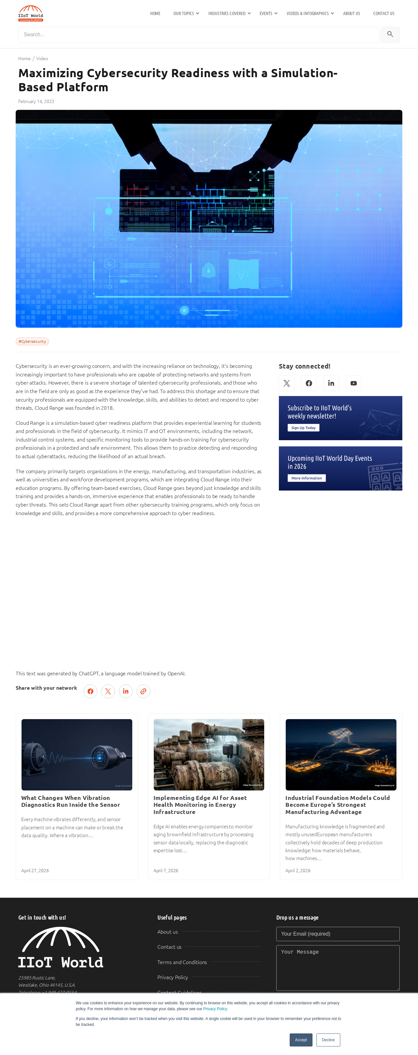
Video (42, 58)
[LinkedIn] (331, 383)
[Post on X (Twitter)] (108, 691)
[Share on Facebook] (90, 691)
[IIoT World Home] (80, 947)
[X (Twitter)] (287, 383)
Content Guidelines (179, 993)
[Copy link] (143, 691)
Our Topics (183, 13)
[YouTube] (354, 383)
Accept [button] (301, 1040)
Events (266, 13)
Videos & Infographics (308, 13)
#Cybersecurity (32, 341)
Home (155, 13)
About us (351, 13)
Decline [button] (328, 1040)
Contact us (383, 13)
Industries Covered (226, 13)
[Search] (198, 35)
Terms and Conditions (182, 962)
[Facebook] (309, 383)
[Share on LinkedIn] (126, 691)
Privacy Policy (215, 1009)
